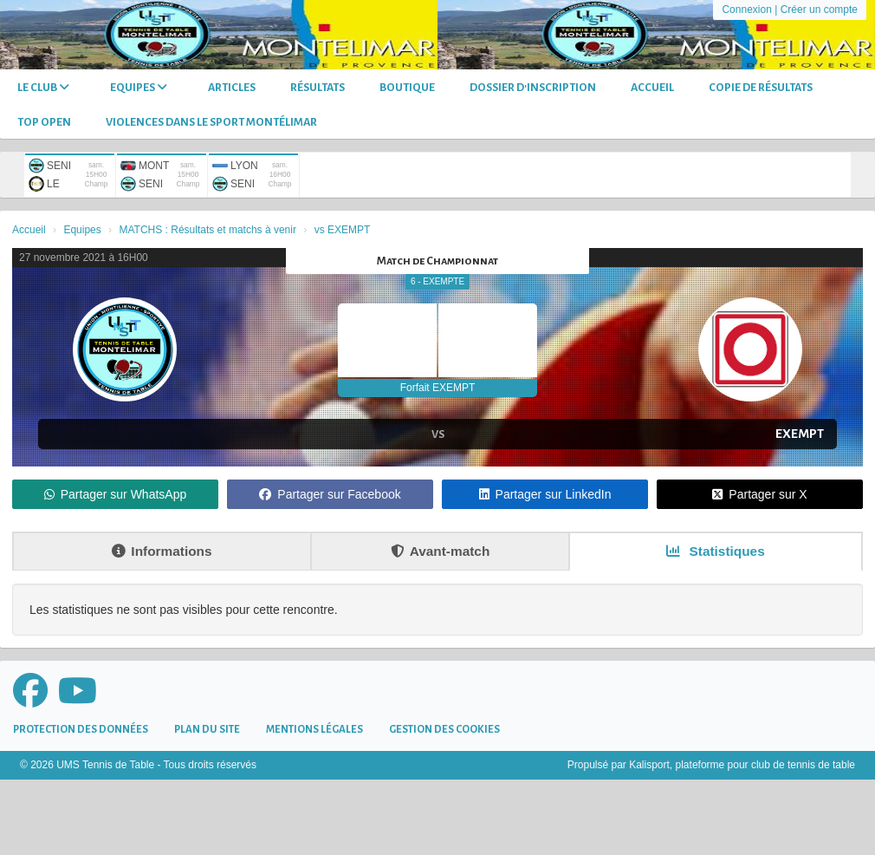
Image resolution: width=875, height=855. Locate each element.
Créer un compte (819, 9)
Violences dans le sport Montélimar (211, 122)
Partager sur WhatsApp (115, 494)
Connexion (746, 9)
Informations (161, 551)
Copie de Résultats (761, 88)
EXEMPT (799, 434)
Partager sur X (759, 494)
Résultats (317, 88)
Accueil (652, 88)
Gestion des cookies (444, 729)
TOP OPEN (44, 122)
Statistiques (715, 551)
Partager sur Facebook (329, 494)
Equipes (138, 87)
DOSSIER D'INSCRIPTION (533, 88)
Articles (232, 88)
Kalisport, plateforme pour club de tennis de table (742, 765)
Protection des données (80, 729)
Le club (43, 87)
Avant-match (440, 551)
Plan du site (207, 729)
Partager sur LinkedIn (545, 494)
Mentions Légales (314, 729)
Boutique (407, 88)
